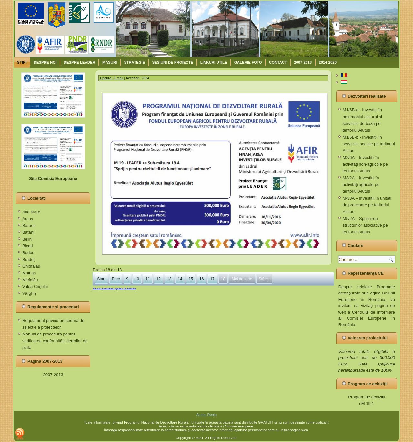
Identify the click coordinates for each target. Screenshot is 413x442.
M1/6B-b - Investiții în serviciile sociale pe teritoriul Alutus (369, 144)
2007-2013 (303, 62)
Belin (27, 239)
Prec (116, 279)
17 (212, 279)
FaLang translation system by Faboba (114, 288)
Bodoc (28, 252)
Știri (21, 62)
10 (137, 279)
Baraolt (28, 225)
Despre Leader (79, 62)
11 (148, 279)
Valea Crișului (35, 286)
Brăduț (28, 259)
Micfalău (30, 279)
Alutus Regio (206, 414)
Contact (278, 62)
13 (169, 279)
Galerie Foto (248, 62)
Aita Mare (31, 212)
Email (119, 78)
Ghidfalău (31, 266)
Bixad (27, 245)
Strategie (134, 62)
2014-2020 (328, 62)
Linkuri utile (213, 62)
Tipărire (105, 78)
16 (201, 279)
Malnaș (29, 273)
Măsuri (109, 62)
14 (180, 279)
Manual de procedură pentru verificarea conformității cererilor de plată (54, 341)
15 (191, 279)
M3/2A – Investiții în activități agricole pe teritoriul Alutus (361, 184)
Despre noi (45, 62)
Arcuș (27, 218)
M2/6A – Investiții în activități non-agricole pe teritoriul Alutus (365, 164)
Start (101, 279)
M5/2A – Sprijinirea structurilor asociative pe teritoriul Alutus (365, 225)
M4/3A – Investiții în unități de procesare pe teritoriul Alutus (367, 205)
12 (158, 279)
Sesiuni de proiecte (172, 62)
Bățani (28, 232)
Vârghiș (29, 293)
